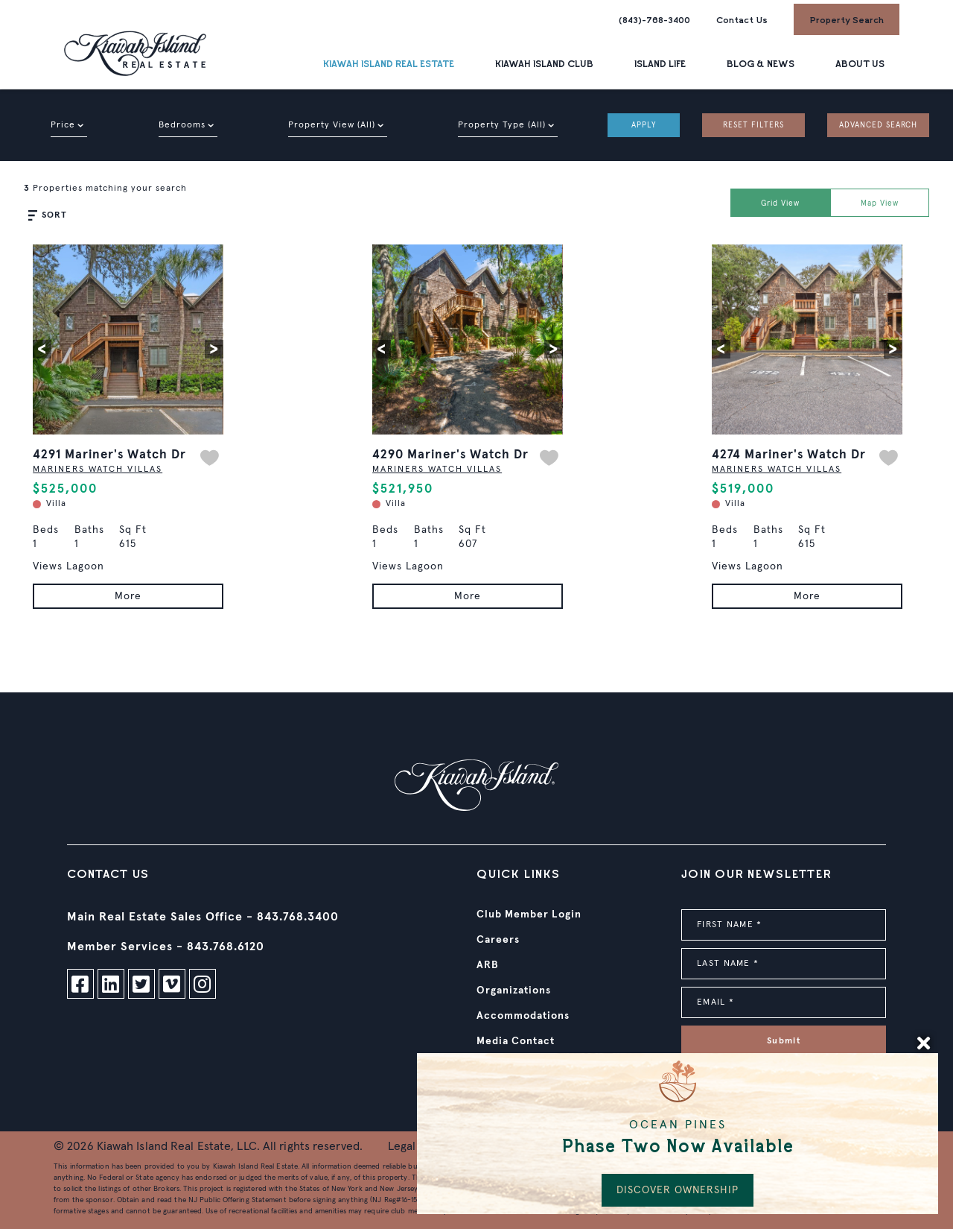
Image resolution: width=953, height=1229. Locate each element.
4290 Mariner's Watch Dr (450, 455)
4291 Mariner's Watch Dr (109, 455)
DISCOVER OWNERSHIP (677, 1190)
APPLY (643, 125)
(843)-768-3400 (654, 19)
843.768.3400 (298, 917)
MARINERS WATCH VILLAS (97, 469)
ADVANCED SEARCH (878, 125)
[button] (42, 349)
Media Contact (515, 1041)
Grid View (780, 203)
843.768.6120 (225, 946)
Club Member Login (528, 914)
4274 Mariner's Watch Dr (789, 455)
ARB (487, 965)
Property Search (846, 19)
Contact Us (742, 19)
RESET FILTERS (753, 125)
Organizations (513, 990)
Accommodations (523, 1016)
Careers (498, 940)
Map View (880, 203)
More (128, 596)
